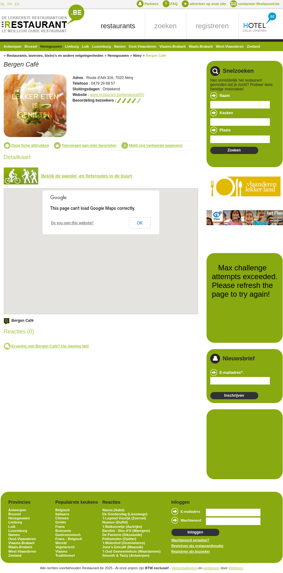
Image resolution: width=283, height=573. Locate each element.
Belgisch (62, 510)
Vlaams (61, 551)
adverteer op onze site (208, 4)
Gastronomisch (68, 535)
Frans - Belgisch (68, 539)
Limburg (72, 46)
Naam (225, 95)
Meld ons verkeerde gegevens (156, 145)
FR (10, 4)
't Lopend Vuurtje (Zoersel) (124, 518)
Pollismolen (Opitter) (119, 539)
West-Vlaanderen (230, 46)
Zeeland (253, 46)
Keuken (226, 113)
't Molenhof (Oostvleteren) (123, 543)
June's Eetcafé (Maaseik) (122, 547)
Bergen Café (156, 55)
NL (3, 4)
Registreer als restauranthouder (197, 546)
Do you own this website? (72, 223)
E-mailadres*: (232, 372)
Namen (120, 46)
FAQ (174, 4)
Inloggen (195, 532)
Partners (151, 4)
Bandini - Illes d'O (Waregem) (126, 531)
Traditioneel (65, 555)
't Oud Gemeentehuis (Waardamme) (131, 551)
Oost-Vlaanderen (142, 46)
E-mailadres (190, 511)
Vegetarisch (65, 547)
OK (140, 222)
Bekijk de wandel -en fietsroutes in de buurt (86, 175)
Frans (60, 526)
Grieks (60, 522)
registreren (212, 26)
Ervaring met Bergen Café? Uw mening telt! (50, 346)
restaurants (118, 26)
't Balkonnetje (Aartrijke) (122, 526)
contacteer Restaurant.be (258, 4)
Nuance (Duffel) (115, 522)
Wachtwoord (191, 520)
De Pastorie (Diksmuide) (122, 535)
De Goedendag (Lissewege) (125, 514)
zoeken (166, 26)
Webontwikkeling (184, 568)
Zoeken (234, 150)
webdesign (211, 568)
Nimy (137, 55)
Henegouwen (51, 46)
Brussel (30, 46)
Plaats (225, 130)
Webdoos (235, 568)
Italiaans (62, 514)
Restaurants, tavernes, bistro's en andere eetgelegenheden (55, 55)
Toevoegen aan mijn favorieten (89, 145)
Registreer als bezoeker (190, 551)
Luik (85, 46)
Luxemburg (101, 46)
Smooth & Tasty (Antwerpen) (125, 555)
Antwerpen (13, 46)
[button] (117, 244)
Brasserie (63, 531)
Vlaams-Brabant (172, 46)
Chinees (62, 518)
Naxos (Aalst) (113, 510)
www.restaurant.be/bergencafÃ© (117, 95)
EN (17, 4)
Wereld (61, 543)
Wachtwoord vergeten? (190, 540)
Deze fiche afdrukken (30, 145)
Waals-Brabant (201, 46)
